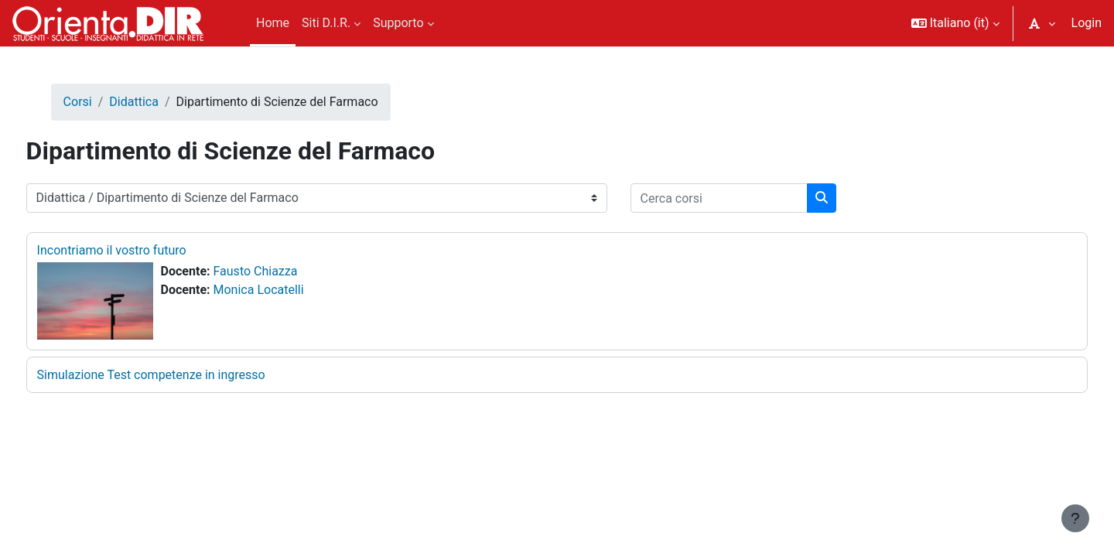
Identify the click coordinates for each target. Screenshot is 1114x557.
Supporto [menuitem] (398, 22)
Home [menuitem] (272, 22)
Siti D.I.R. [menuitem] (326, 22)
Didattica (163, 101)
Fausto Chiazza (284, 271)
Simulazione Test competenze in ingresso (180, 374)
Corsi (106, 101)
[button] (955, 23)
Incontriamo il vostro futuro (140, 250)
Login (1086, 22)
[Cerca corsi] (747, 198)
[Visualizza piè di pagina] (1075, 518)
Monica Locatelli (287, 289)
